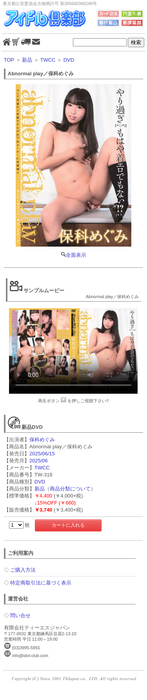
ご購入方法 (23, 570)
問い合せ (20, 615)
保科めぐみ (42, 439)
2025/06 (38, 461)
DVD (69, 60)
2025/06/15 (42, 454)
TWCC (47, 60)
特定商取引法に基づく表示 (40, 583)
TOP (9, 60)
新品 (27, 60)
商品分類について (70, 489)
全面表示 (73, 171)
